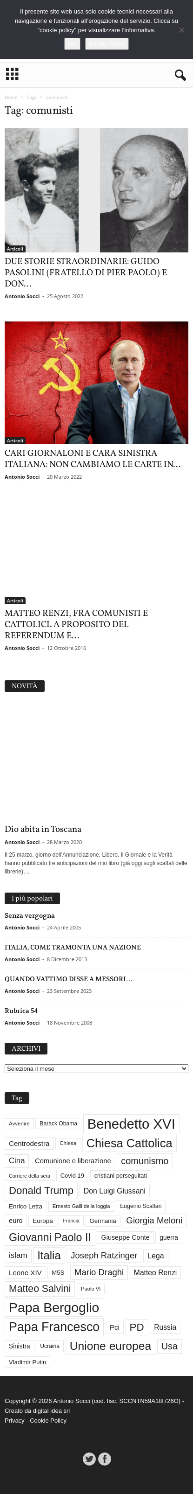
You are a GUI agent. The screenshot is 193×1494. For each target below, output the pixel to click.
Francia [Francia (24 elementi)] (71, 1220)
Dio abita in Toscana (43, 830)
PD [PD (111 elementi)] (137, 1327)
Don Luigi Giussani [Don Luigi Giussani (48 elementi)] (115, 1191)
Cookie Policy (48, 1420)
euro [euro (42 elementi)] (16, 1220)
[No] (181, 30)
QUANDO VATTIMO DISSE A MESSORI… (69, 979)
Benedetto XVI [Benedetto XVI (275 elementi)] (131, 1123)
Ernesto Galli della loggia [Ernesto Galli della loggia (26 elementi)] (81, 1206)
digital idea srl (51, 1410)
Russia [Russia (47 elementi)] (165, 1327)
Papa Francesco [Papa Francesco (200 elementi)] (54, 1327)
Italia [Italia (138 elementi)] (49, 1255)
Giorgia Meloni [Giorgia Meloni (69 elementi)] (154, 1220)
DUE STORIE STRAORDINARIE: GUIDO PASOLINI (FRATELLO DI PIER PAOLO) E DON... (86, 273)
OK (72, 43)
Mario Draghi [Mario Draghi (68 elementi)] (99, 1272)
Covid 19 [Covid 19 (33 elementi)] (72, 1176)
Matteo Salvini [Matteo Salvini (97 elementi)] (40, 1288)
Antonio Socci (22, 296)
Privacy (15, 1420)
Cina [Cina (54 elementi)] (17, 1160)
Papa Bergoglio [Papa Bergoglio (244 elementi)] (54, 1307)
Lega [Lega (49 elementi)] (155, 1255)
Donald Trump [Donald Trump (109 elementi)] (41, 1191)
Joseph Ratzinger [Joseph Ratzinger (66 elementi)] (104, 1255)
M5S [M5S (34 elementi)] (58, 1272)
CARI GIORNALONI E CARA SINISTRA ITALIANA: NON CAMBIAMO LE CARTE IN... (92, 459)
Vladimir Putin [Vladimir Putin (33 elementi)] (27, 1362)
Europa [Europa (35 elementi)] (43, 1220)
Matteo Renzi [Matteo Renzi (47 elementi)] (155, 1273)
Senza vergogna (30, 915)
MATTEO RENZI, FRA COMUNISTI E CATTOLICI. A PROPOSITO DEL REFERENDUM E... (76, 625)
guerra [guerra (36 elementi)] (169, 1237)
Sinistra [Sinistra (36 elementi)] (19, 1346)
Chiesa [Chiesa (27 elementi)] (68, 1143)
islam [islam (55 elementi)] (18, 1255)
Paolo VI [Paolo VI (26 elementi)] (90, 1289)
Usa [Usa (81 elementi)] (169, 1346)
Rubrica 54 (21, 1010)
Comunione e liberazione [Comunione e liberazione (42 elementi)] (73, 1161)
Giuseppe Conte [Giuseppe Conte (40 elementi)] (125, 1238)
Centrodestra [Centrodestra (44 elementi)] (29, 1143)
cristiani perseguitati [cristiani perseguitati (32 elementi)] (120, 1175)
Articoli (15, 248)
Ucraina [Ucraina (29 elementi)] (50, 1346)
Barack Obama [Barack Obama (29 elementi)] (58, 1124)
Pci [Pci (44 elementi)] (115, 1327)
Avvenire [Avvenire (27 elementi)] (19, 1123)
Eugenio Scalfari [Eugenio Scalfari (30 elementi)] (140, 1206)
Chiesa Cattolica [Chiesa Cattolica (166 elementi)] (130, 1143)
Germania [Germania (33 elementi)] (103, 1220)
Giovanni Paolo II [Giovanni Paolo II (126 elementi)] (50, 1237)
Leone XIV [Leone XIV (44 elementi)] (25, 1273)
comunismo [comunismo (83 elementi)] (144, 1161)
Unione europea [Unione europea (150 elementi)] (110, 1346)
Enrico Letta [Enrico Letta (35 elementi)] (25, 1206)
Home (11, 97)
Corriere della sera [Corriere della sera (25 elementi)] (29, 1176)
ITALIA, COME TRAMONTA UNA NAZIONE (73, 947)
